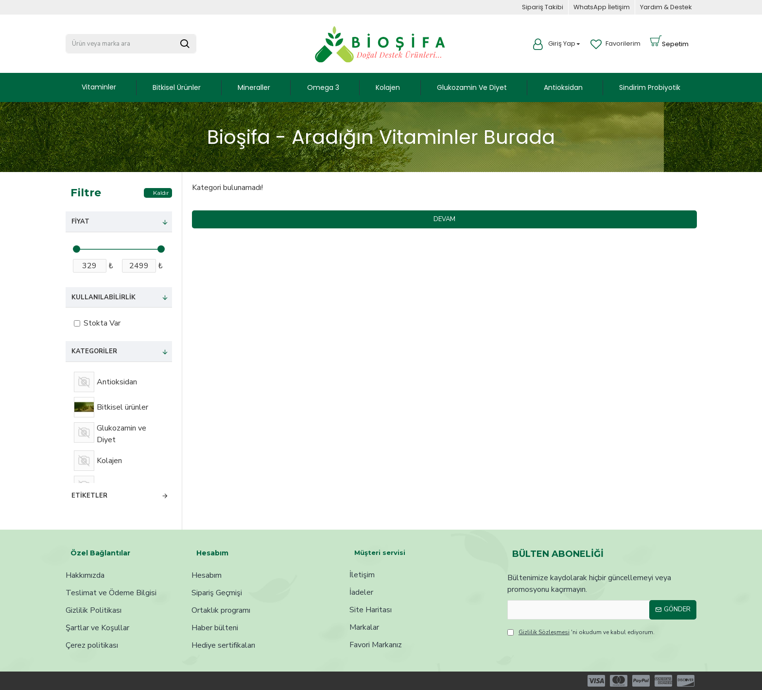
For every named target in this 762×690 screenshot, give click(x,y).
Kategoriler (94, 351)
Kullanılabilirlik (103, 297)
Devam (444, 219)
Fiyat (80, 221)
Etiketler (89, 495)
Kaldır (161, 192)
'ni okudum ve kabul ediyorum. (581, 632)
